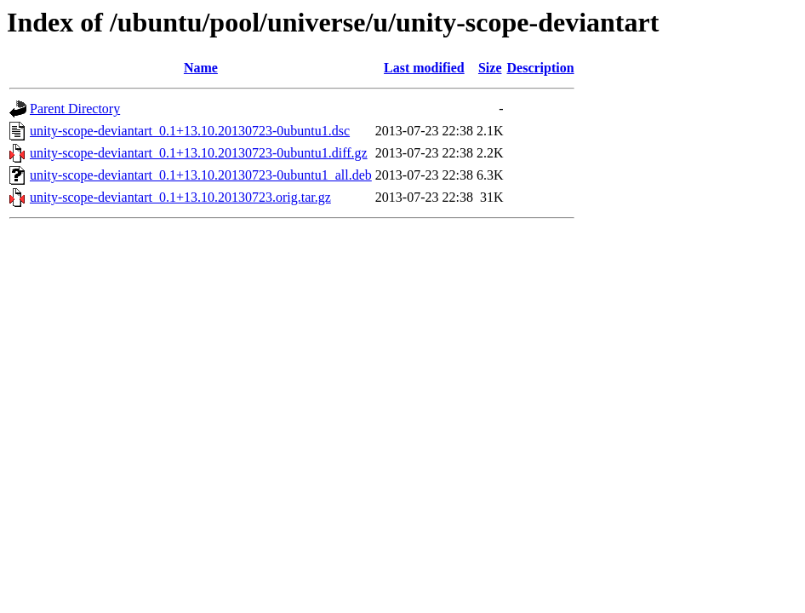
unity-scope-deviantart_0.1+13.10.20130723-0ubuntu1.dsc (190, 130)
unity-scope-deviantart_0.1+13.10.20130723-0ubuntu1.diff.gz (199, 153)
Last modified (424, 67)
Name (201, 67)
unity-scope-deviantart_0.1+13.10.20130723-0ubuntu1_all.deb (201, 175)
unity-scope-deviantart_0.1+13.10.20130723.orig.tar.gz (180, 197)
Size (490, 67)
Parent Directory (75, 108)
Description (540, 67)
